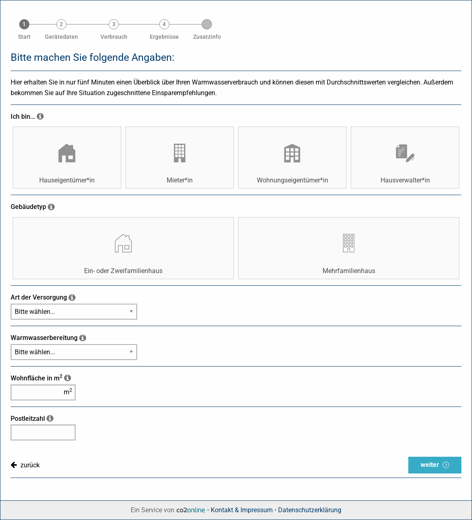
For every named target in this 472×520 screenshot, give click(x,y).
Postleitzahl (28, 418)
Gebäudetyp (28, 207)
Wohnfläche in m (36, 378)
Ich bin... (23, 116)
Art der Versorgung (39, 297)
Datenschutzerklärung (309, 510)
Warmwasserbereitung (44, 338)
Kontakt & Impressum (242, 510)
